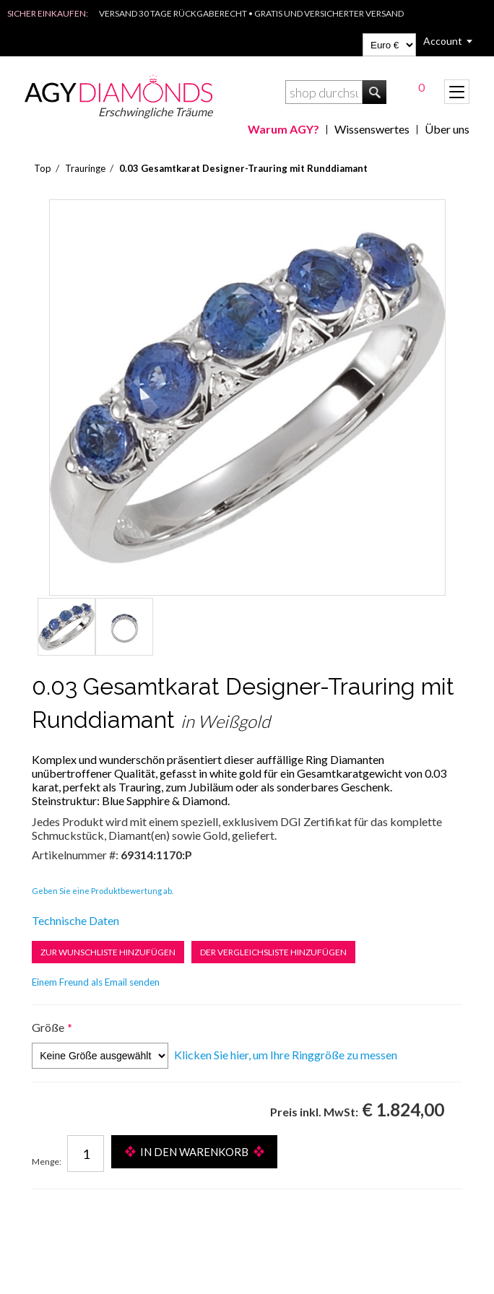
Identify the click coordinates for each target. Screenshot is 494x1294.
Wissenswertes (372, 129)
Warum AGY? (283, 129)
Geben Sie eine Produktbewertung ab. (102, 890)
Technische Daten (75, 920)
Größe (48, 1027)
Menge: (46, 1161)
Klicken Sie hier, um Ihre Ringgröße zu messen (285, 1054)
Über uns (447, 129)
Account (442, 41)
